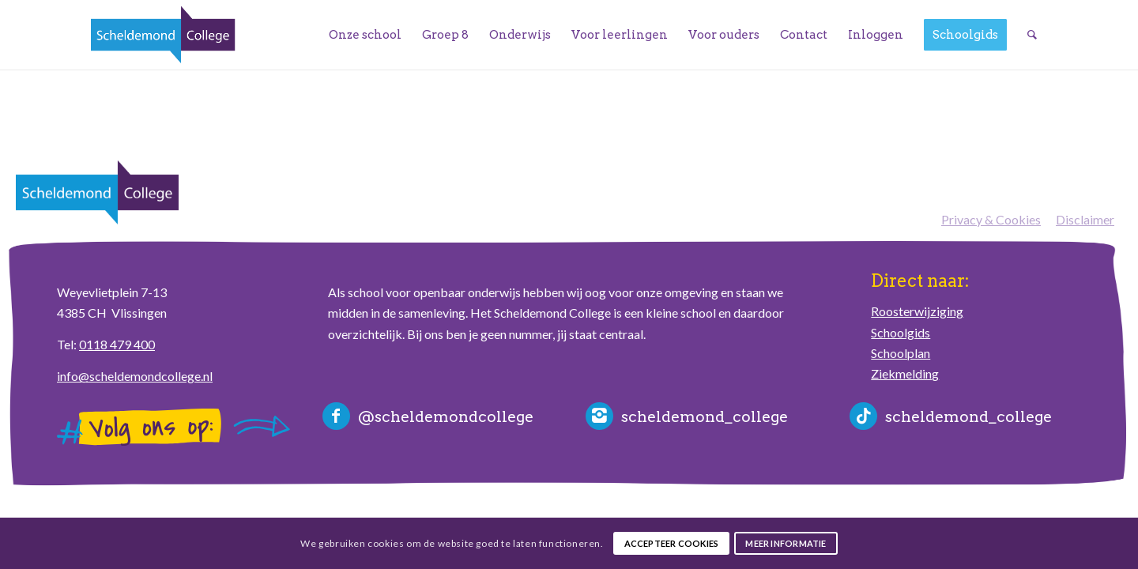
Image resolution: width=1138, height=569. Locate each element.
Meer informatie (785, 543)
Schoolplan (900, 352)
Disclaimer (1085, 219)
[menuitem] (365, 35)
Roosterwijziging (917, 310)
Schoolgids (900, 332)
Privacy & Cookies (991, 219)
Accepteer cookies (671, 543)
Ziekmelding (905, 373)
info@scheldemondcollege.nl (135, 375)
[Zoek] (1032, 35)
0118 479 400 (117, 344)
